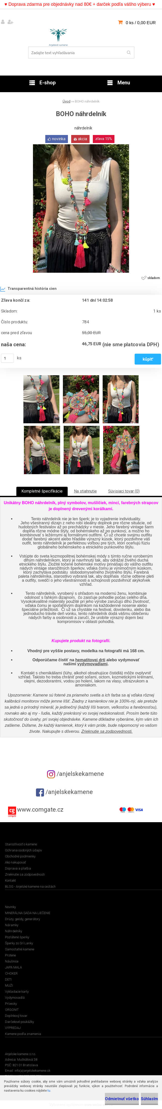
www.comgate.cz (40, 809)
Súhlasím (149, 1098)
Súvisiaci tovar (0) (124, 491)
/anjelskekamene (75, 773)
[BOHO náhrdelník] (81, 146)
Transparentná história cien (28, 289)
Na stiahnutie (85, 491)
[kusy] (7, 358)
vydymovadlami (92, 664)
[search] (128, 52)
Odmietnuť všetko (122, 1098)
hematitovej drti (90, 660)
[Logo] (58, 36)
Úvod (66, 101)
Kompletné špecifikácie (42, 491)
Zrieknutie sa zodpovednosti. (107, 731)
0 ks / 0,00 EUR (141, 22)
